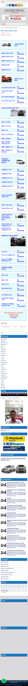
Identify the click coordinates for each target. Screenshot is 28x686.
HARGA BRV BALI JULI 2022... (13, 535)
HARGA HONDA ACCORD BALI (7, 572)
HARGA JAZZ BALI (5, 578)
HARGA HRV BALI (4, 576)
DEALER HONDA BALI (12, 585)
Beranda (15, 326)
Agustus (2, 344)
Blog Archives (16, 398)
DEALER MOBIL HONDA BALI (14, 10)
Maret (2, 348)
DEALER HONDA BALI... (12, 513)
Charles (21, 684)
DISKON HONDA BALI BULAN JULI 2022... (16, 543)
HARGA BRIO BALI (5, 562)
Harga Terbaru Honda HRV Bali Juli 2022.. (15, 550)
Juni (2, 353)
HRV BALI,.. (9, 498)
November (3, 369)
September (3, 339)
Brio (3, 585)
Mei (1, 346)
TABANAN (4, 592)
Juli (1, 357)
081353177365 (14, 682)
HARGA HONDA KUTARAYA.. (13, 528)
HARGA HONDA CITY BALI (6, 574)
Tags (9, 398)
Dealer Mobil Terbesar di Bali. (9, 30)
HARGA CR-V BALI (5, 570)
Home (2, 27)
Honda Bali (3, 33)
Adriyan (6, 684)
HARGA (23, 585)
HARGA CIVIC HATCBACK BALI (7, 568)
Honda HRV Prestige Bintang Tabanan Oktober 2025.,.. (13, 459)
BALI (1, 585)
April (2, 385)
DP (20, 585)
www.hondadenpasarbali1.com (16, 685)
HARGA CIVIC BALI (5, 566)
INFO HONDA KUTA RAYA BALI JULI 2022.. (16, 482)
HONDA (25, 589)
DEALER (6, 585)
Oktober (2, 351)
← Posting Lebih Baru (5, 326)
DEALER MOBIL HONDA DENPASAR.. (15, 505)
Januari (2, 341)
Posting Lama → (23, 326)
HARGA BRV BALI (4, 564)
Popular (3, 398)
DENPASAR (18, 585)
